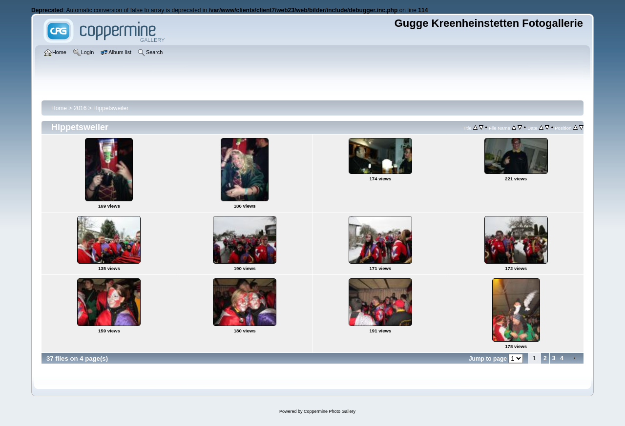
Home (59, 108)
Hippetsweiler (110, 108)
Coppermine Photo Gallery (329, 411)
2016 (80, 108)
